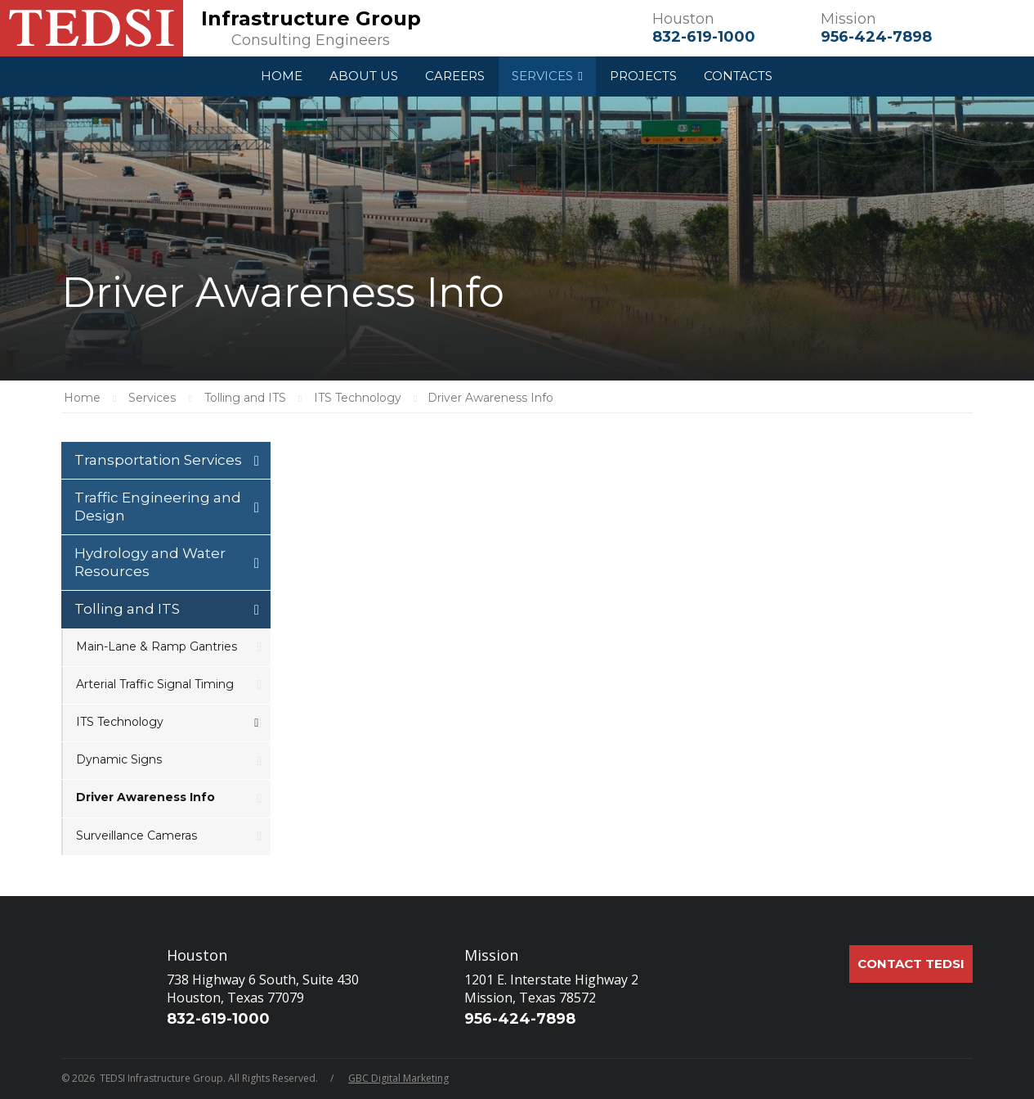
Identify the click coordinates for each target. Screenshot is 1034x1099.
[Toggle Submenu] (256, 460)
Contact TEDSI (911, 963)
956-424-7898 (876, 37)
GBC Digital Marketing (398, 1078)
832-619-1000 (703, 37)
